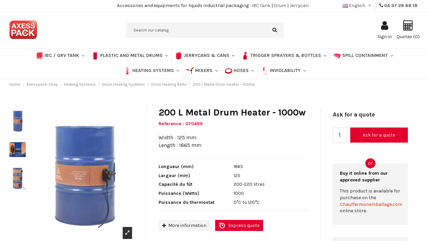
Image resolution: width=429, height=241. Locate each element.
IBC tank (261, 5)
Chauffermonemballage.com (371, 204)
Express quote (243, 225)
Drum (280, 5)
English (357, 5)
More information (184, 225)
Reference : (171, 124)
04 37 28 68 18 (400, 5)
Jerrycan (299, 5)
